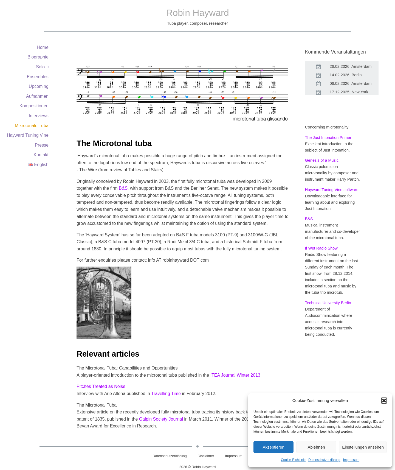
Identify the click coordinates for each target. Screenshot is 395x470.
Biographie (38, 57)
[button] (384, 400)
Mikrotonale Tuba (32, 125)
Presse (42, 145)
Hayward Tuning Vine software (332, 190)
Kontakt (41, 154)
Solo (40, 67)
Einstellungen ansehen (363, 447)
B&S (123, 188)
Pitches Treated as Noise (101, 386)
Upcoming (39, 86)
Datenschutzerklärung (324, 460)
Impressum (351, 460)
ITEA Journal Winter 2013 (235, 375)
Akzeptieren (273, 447)
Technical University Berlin (328, 303)
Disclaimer (206, 456)
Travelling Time (166, 393)
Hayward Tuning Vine (28, 135)
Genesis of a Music (321, 160)
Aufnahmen (37, 96)
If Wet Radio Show (321, 248)
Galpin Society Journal (161, 419)
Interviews (39, 115)
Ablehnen (316, 447)
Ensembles (38, 76)
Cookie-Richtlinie (293, 460)
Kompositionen (34, 105)
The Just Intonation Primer (328, 137)
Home (43, 47)
